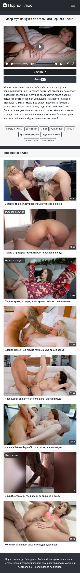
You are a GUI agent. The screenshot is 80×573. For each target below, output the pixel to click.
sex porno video (12, 118)
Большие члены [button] (14, 129)
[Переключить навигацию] (73, 5)
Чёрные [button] (70, 129)
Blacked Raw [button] (32, 140)
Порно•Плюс (17, 5)
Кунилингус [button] (56, 129)
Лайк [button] (40, 79)
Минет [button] (44, 129)
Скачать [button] (39, 71)
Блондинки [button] (31, 129)
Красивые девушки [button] (29, 134)
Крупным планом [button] (51, 134)
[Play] (7, 64)
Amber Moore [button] (47, 140)
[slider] (16, 63)
